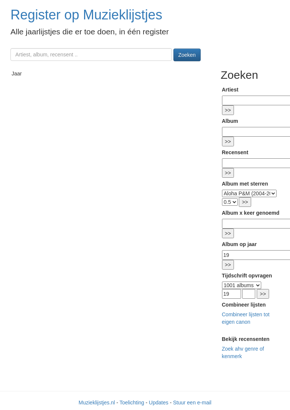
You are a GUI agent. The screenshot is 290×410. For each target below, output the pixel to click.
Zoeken (187, 55)
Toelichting (132, 403)
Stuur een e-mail (192, 403)
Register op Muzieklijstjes (86, 14)
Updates (158, 403)
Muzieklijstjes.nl (96, 403)
